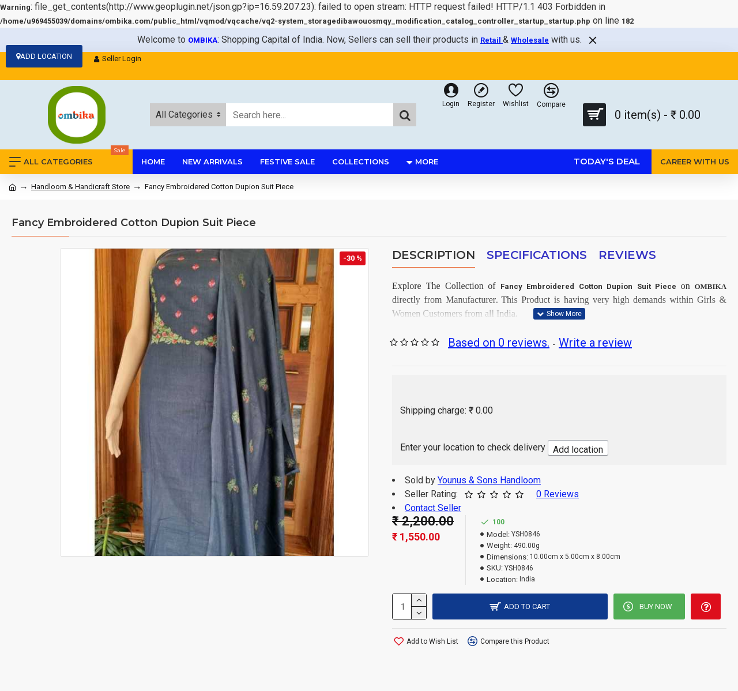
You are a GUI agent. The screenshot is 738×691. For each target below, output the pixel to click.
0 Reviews (557, 494)
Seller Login (117, 59)
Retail (491, 40)
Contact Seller (433, 507)
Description (433, 255)
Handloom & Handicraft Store (80, 186)
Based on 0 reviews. (498, 343)
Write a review (595, 343)
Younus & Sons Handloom (489, 480)
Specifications (537, 255)
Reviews (627, 255)
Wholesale (530, 40)
